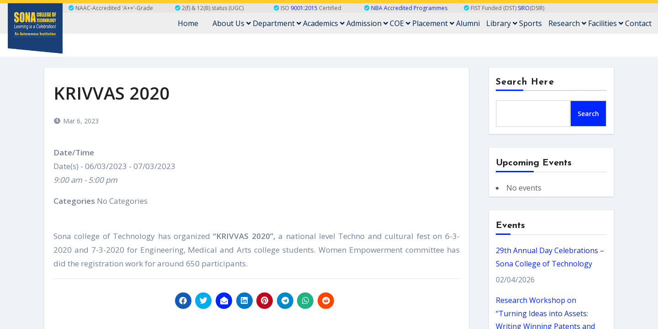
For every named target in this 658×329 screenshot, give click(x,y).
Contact (638, 23)
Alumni (468, 23)
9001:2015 (304, 8)
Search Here (525, 82)
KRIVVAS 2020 (111, 93)
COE (400, 23)
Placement (433, 23)
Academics (324, 23)
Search (588, 113)
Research (567, 23)
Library (501, 23)
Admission (367, 23)
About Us (231, 23)
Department (277, 23)
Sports (530, 23)
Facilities (605, 23)
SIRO (524, 8)
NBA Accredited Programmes (409, 8)
